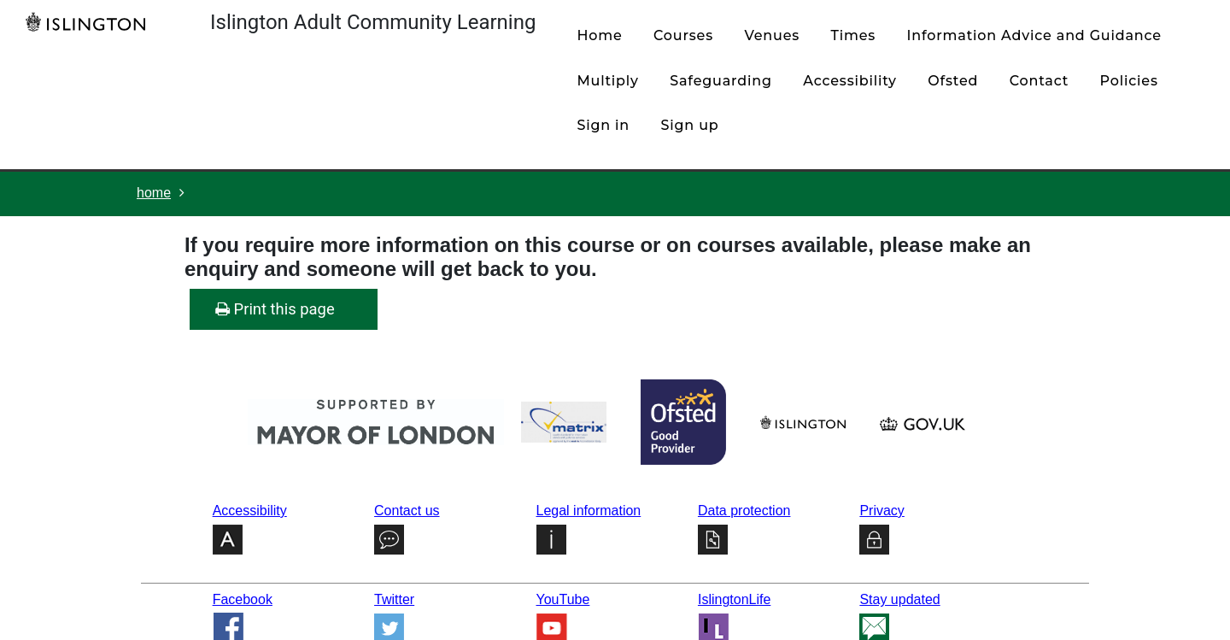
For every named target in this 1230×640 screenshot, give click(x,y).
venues (772, 35)
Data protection (744, 510)
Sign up (690, 125)
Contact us (406, 510)
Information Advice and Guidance (1034, 35)
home (599, 35)
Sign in (603, 125)
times (853, 35)
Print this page (275, 309)
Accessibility (850, 81)
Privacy (881, 510)
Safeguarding (721, 81)
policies (1129, 81)
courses (683, 35)
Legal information (588, 510)
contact (1039, 81)
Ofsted (953, 81)
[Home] (90, 21)
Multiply (607, 81)
